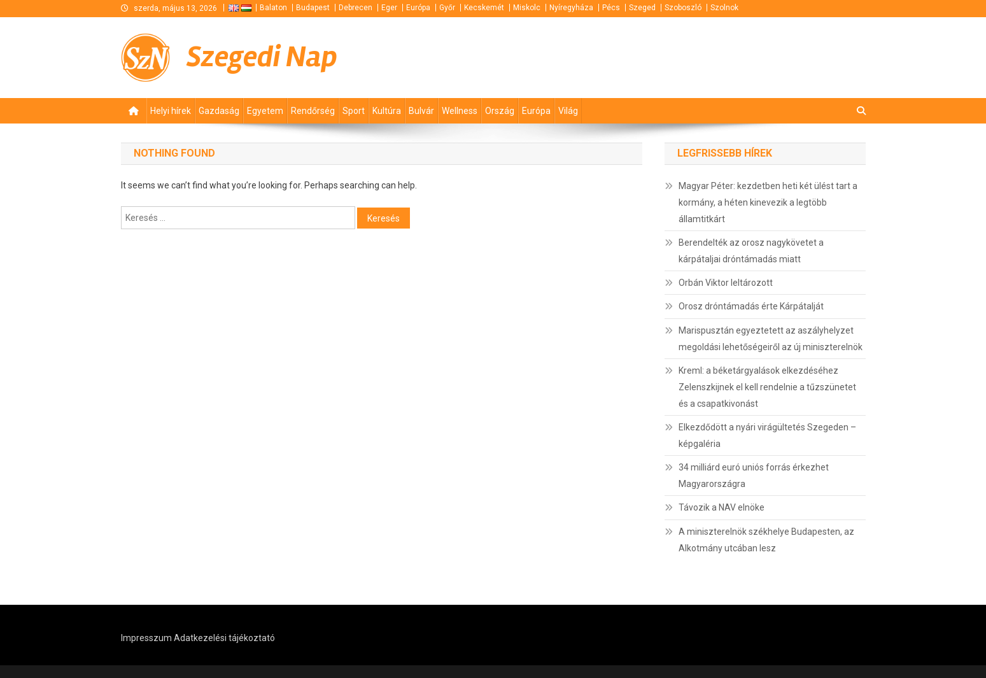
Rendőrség (313, 111)
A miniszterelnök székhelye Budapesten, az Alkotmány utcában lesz (766, 539)
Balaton (273, 7)
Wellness (459, 111)
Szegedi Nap (262, 57)
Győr (447, 7)
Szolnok (724, 7)
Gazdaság (219, 111)
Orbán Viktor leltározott (726, 283)
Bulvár (421, 111)
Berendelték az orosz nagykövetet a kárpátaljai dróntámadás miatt (751, 250)
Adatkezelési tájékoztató (224, 638)
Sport (353, 111)
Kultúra (386, 111)
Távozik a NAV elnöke (721, 507)
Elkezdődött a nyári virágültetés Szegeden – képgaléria (767, 435)
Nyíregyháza (571, 7)
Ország (499, 111)
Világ (568, 111)
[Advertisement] (713, 57)
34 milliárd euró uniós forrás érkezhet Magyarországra (754, 475)
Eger (389, 7)
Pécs (611, 7)
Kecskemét (484, 7)
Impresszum (146, 638)
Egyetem (265, 111)
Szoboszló (683, 7)
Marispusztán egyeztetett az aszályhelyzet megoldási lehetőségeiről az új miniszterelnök (771, 338)
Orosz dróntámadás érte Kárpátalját (751, 306)
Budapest (313, 7)
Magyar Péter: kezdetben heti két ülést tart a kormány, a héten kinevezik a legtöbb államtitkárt (768, 202)
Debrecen (355, 7)
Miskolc (526, 7)
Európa (418, 7)
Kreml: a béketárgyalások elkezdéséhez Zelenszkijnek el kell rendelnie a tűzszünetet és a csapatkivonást (767, 387)
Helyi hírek (170, 111)
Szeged (642, 7)
